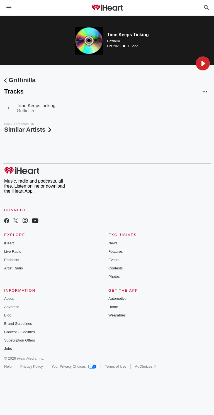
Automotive (117, 298)
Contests (115, 268)
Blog (7, 315)
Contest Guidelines (19, 332)
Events (114, 260)
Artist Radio (13, 268)
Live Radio (12, 251)
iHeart (9, 243)
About (9, 298)
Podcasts (11, 260)
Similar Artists (28, 129)
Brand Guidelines (18, 323)
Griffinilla (113, 41)
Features (115, 251)
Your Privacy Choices (74, 366)
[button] (203, 63)
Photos (114, 276)
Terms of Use (116, 366)
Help (8, 366)
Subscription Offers (19, 340)
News (113, 243)
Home (113, 307)
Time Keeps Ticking (36, 105)
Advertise (11, 307)
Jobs (8, 349)
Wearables (117, 315)
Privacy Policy (31, 366)
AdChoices (145, 366)
